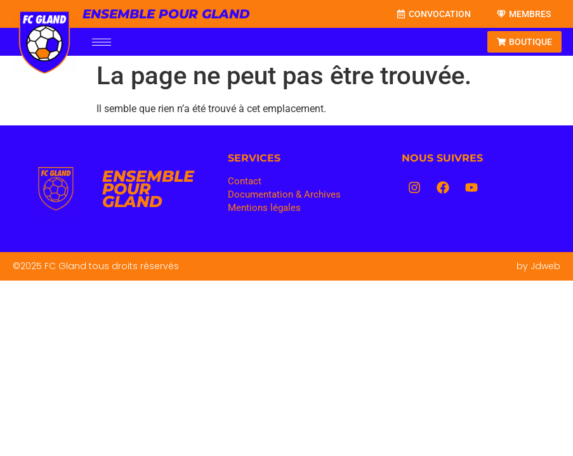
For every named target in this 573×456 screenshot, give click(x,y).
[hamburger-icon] (101, 42)
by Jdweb (538, 266)
